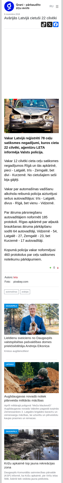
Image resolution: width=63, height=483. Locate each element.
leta (15, 277)
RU (51, 6)
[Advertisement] (31, 65)
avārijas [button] (25, 292)
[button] (56, 6)
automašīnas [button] (11, 292)
